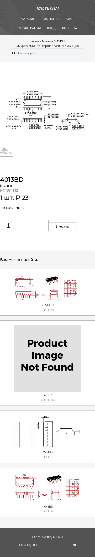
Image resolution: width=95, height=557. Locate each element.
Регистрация (29, 28)
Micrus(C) (47, 8)
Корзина (69, 28)
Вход (51, 28)
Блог (70, 18)
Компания (51, 18)
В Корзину (62, 226)
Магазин (28, 18)
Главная (33, 41)
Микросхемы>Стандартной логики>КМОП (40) (47, 46)
